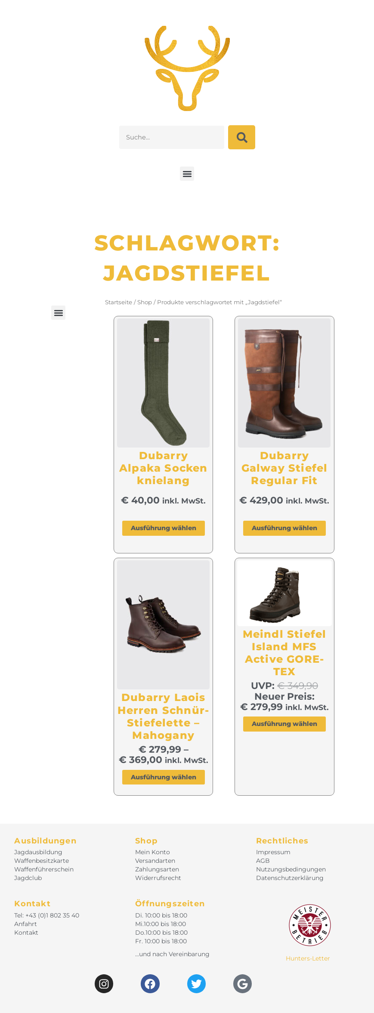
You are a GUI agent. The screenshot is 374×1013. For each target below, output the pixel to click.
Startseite (118, 302)
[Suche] (241, 137)
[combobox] (171, 137)
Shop (144, 302)
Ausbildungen (45, 841)
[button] (187, 174)
